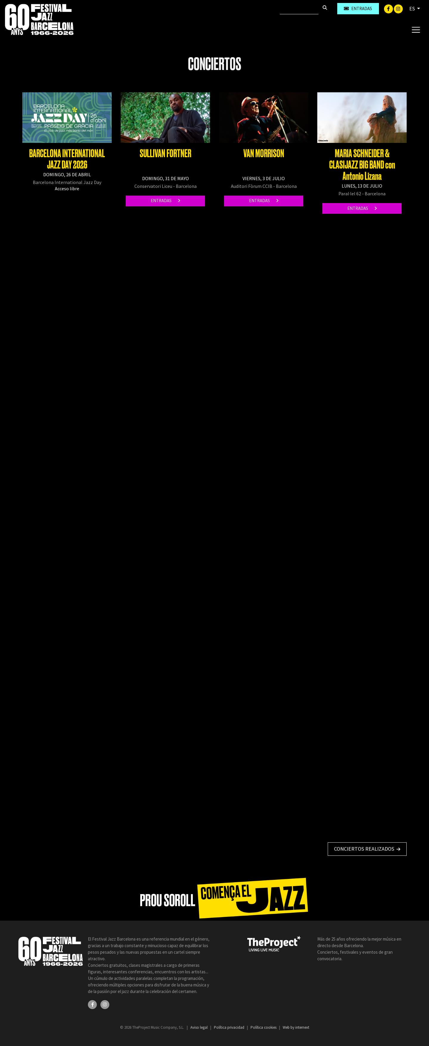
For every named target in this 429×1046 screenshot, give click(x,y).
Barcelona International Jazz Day (67, 182)
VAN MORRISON (263, 153)
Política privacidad (229, 1027)
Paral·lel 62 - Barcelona (362, 194)
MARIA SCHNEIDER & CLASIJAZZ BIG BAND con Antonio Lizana (362, 164)
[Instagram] (398, 8)
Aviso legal (199, 1027)
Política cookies (264, 1027)
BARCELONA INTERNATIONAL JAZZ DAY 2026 (67, 159)
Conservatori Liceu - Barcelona (165, 186)
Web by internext (296, 1027)
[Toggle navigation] (416, 29)
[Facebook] (389, 8)
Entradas (165, 200)
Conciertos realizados (367, 848)
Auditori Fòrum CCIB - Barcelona (264, 186)
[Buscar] (299, 8)
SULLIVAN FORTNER (165, 153)
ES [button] (412, 8)
